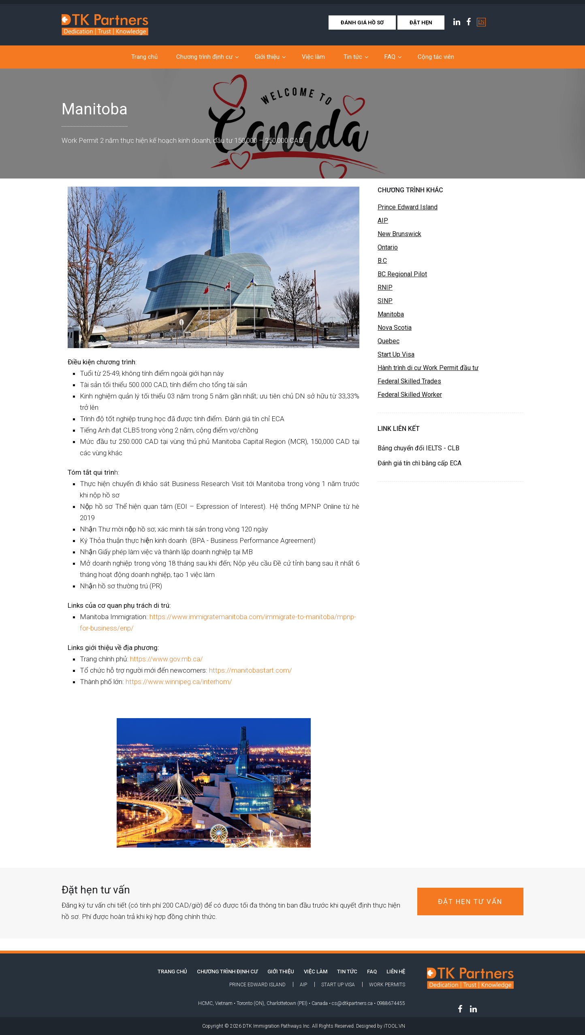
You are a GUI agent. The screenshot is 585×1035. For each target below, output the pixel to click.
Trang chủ (144, 56)
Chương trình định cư (204, 56)
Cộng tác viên (436, 56)
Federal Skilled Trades (409, 381)
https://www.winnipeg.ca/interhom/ (179, 682)
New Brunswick (399, 234)
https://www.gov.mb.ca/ (166, 659)
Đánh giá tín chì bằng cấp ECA (419, 463)
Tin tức (353, 56)
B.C (382, 261)
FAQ (389, 56)
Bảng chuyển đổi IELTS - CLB (418, 448)
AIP (383, 220)
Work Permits (387, 985)
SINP (385, 301)
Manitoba (391, 314)
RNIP (385, 287)
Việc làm (313, 56)
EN (481, 22)
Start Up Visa (396, 354)
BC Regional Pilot (402, 274)
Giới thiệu (267, 56)
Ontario (388, 247)
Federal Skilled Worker (410, 394)
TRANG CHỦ (172, 971)
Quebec (388, 341)
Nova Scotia (395, 327)
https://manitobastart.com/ (250, 670)
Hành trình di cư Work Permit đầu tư (428, 368)
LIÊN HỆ (395, 971)
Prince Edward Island (408, 207)
